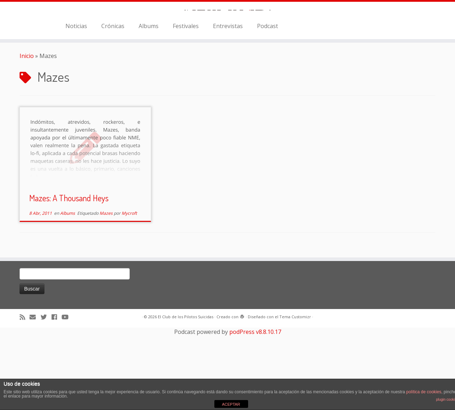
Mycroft (129, 293)
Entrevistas (228, 106)
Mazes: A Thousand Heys (68, 277)
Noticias (76, 106)
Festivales (186, 106)
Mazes (107, 293)
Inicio (27, 135)
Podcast (267, 106)
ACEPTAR (231, 404)
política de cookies (423, 391)
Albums (149, 106)
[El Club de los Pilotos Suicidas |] (227, 49)
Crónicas (112, 106)
